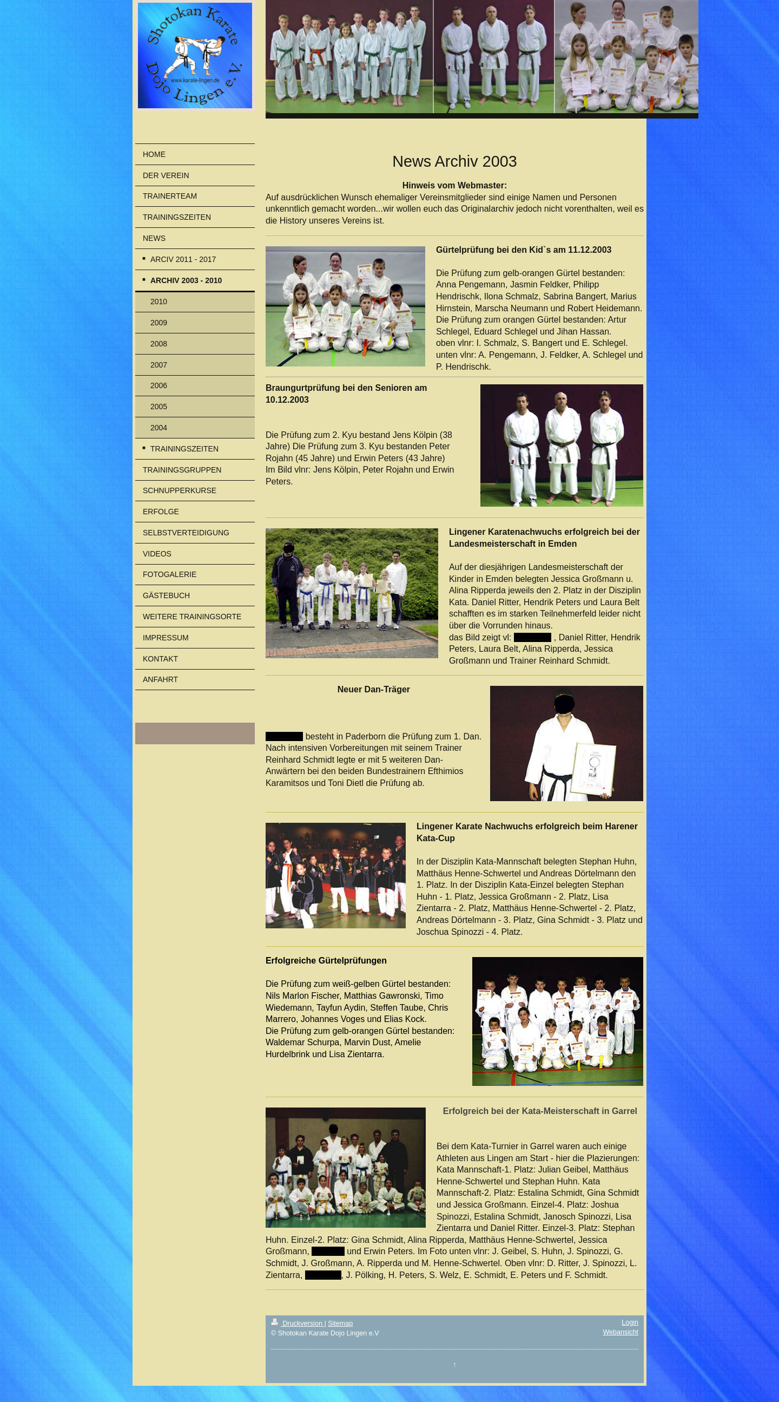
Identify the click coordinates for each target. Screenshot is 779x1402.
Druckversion (297, 1323)
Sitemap (340, 1323)
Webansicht (620, 1332)
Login (630, 1322)
